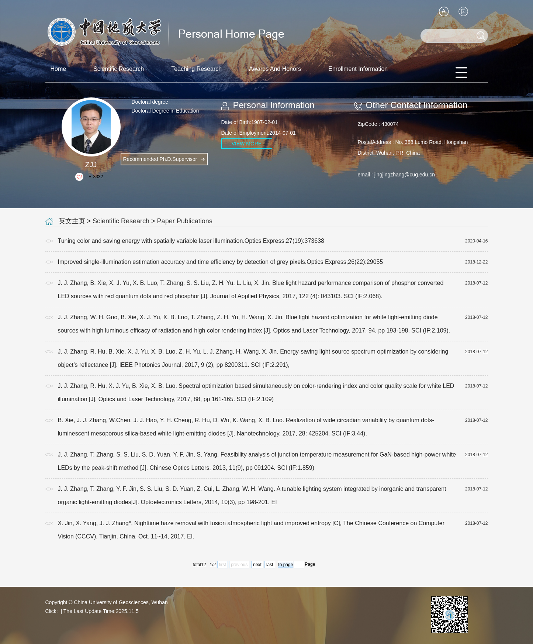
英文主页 (72, 221)
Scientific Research (118, 69)
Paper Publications (184, 221)
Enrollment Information (358, 69)
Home (58, 69)
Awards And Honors (275, 69)
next (257, 564)
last (269, 564)
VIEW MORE (247, 144)
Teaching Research (196, 69)
